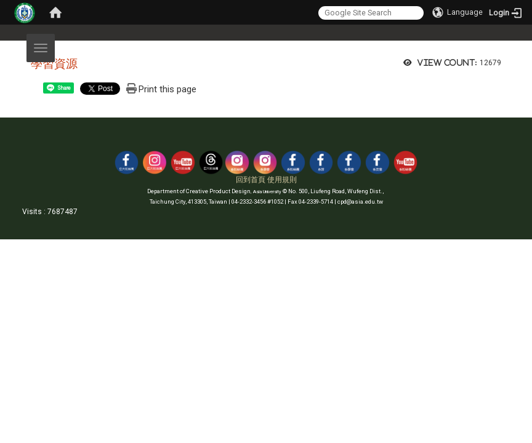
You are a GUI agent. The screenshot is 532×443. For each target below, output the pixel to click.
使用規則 (282, 179)
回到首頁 (250, 179)
